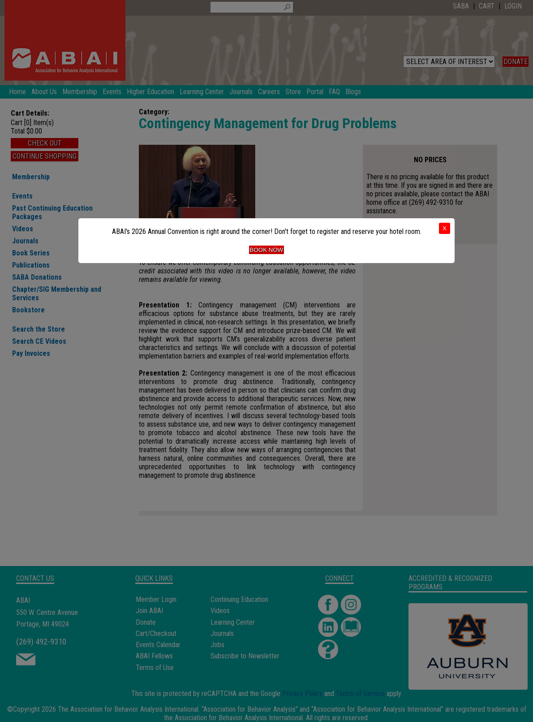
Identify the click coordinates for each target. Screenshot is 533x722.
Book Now (267, 249)
